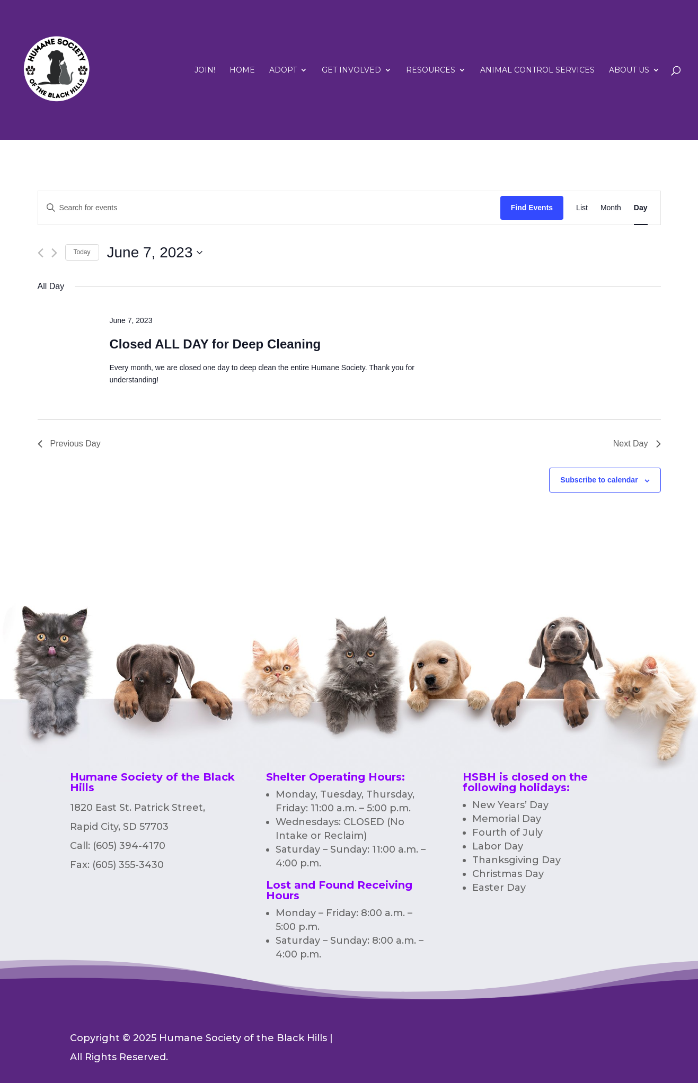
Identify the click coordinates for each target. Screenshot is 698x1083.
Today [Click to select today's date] (82, 252)
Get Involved (351, 70)
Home (242, 70)
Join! (205, 70)
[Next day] (54, 253)
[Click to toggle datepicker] (155, 252)
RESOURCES (430, 70)
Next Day (637, 443)
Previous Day (69, 443)
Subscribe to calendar (599, 480)
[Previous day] (40, 253)
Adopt (283, 70)
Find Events (532, 207)
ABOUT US (629, 70)
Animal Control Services (537, 70)
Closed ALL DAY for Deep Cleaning (215, 344)
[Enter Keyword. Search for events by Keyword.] (269, 208)
